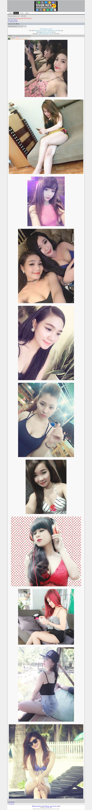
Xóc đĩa (21, 13)
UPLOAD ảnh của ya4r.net (46, 29)
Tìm (25, 26)
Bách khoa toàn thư (46, 32)
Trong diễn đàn (11, 802)
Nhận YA (27, 13)
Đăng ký (16, 20)
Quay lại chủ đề (11, 800)
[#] (20, 37)
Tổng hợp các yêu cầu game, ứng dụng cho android (46, 30)
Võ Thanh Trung (48, 807)
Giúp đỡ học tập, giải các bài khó (45, 33)
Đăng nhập (10, 20)
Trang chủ (10, 13)
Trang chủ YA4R (13, 21)
